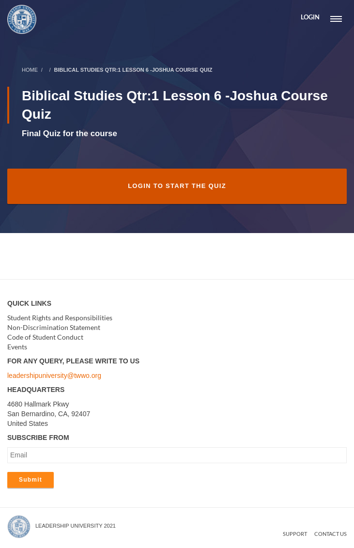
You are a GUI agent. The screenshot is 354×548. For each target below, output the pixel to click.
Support (295, 534)
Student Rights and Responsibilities (59, 317)
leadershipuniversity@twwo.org (54, 375)
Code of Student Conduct (45, 337)
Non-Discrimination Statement (53, 327)
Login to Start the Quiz (177, 185)
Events (17, 347)
